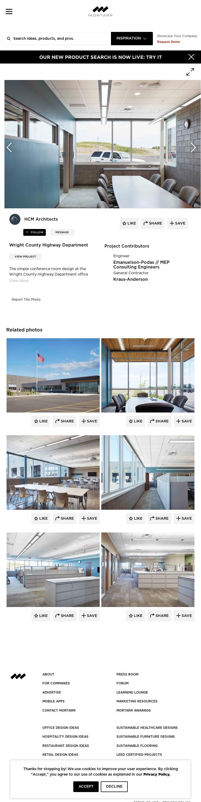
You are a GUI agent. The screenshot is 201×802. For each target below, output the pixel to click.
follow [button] (36, 232)
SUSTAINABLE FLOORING (137, 745)
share (155, 223)
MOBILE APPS (53, 701)
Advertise (51, 692)
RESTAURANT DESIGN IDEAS (65, 745)
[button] (9, 11)
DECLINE (114, 786)
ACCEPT (86, 786)
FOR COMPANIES (56, 683)
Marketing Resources (137, 701)
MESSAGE (62, 232)
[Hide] (191, 57)
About (48, 674)
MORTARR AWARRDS (133, 710)
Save (91, 421)
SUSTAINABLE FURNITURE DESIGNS (145, 736)
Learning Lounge (132, 692)
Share (67, 421)
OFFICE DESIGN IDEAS (60, 727)
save (179, 223)
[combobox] (132, 38)
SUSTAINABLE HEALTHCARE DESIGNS (147, 727)
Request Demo (168, 41)
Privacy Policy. (156, 774)
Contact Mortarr (59, 710)
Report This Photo (26, 299)
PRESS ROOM (127, 674)
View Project (25, 256)
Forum (122, 683)
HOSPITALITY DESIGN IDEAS (65, 736)
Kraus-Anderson (130, 279)
